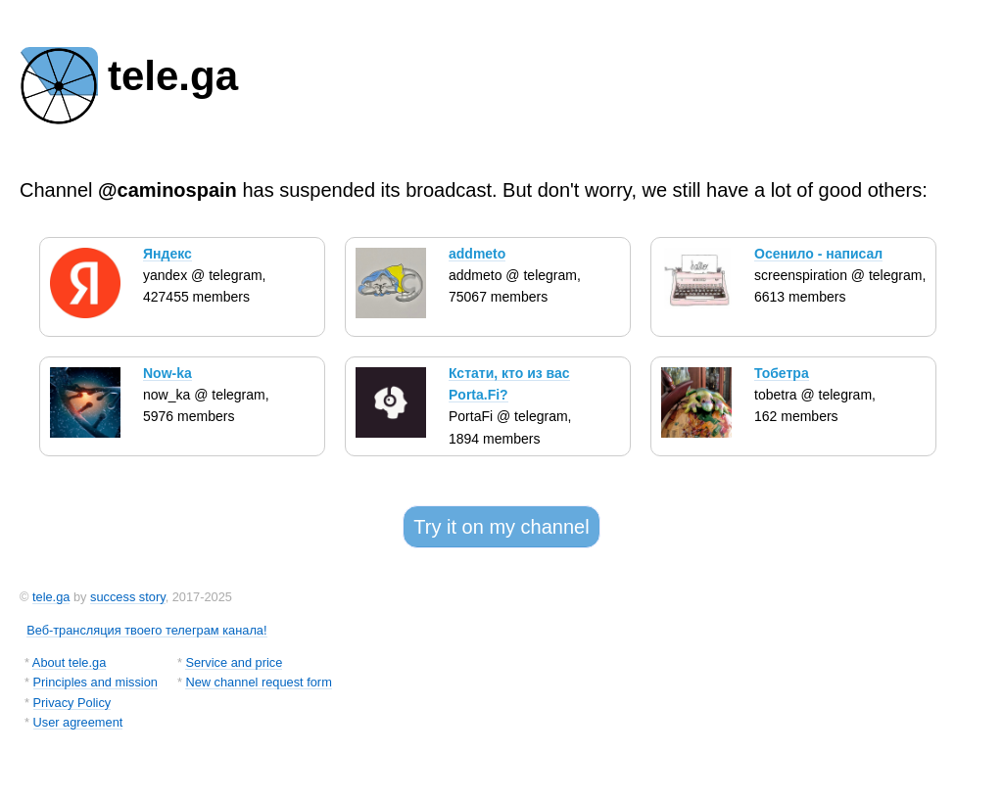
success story (128, 596)
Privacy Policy (72, 702)
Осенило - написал (818, 253)
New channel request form (258, 682)
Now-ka (167, 373)
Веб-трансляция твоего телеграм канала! (146, 630)
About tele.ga (69, 662)
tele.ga (51, 596)
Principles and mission (95, 682)
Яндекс (167, 253)
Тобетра (781, 373)
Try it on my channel (501, 527)
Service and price (233, 662)
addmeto (477, 253)
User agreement (78, 722)
